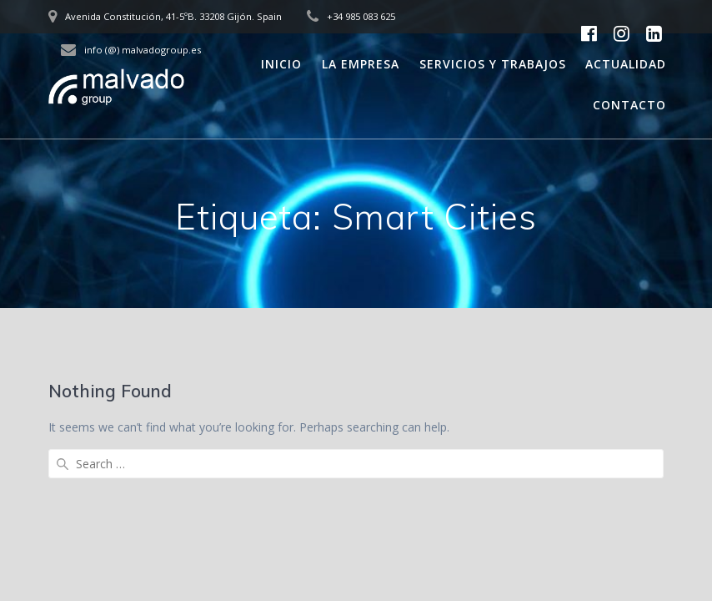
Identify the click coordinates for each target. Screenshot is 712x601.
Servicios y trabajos (492, 64)
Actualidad (625, 64)
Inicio (281, 64)
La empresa (360, 64)
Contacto (629, 105)
